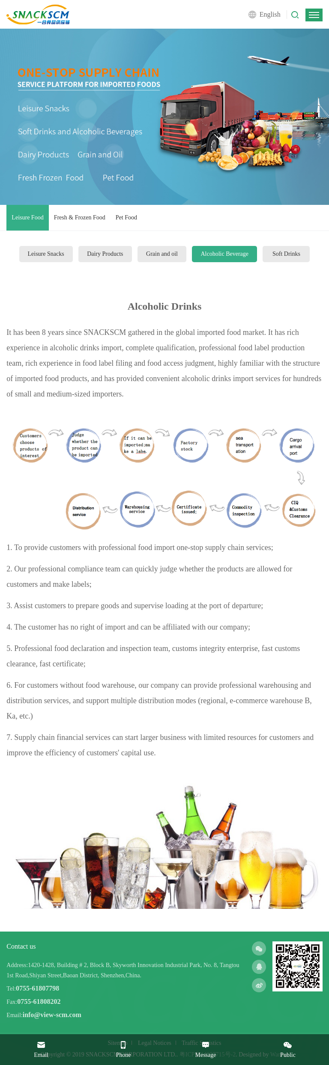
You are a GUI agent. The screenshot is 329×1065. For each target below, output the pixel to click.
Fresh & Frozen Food (79, 217)
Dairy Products (105, 254)
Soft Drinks (286, 254)
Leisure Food (27, 217)
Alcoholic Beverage (224, 254)
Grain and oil (162, 254)
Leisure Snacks (46, 254)
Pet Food (126, 217)
